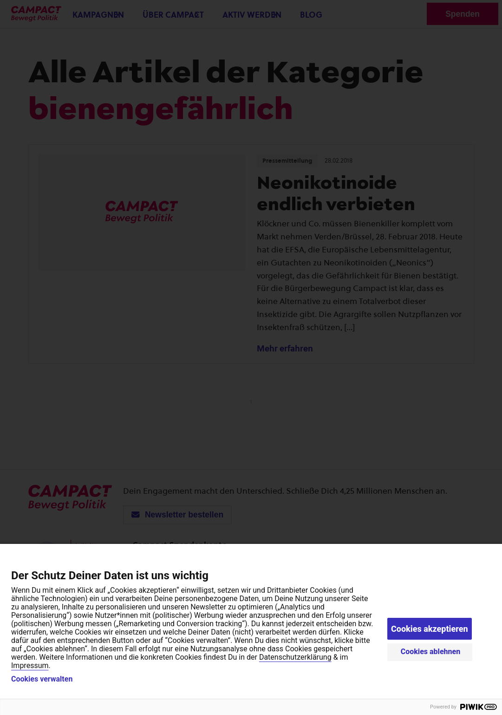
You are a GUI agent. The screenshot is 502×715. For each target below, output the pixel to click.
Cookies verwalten (41, 679)
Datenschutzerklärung (295, 657)
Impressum (30, 665)
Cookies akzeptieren (429, 629)
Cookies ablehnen (431, 651)
